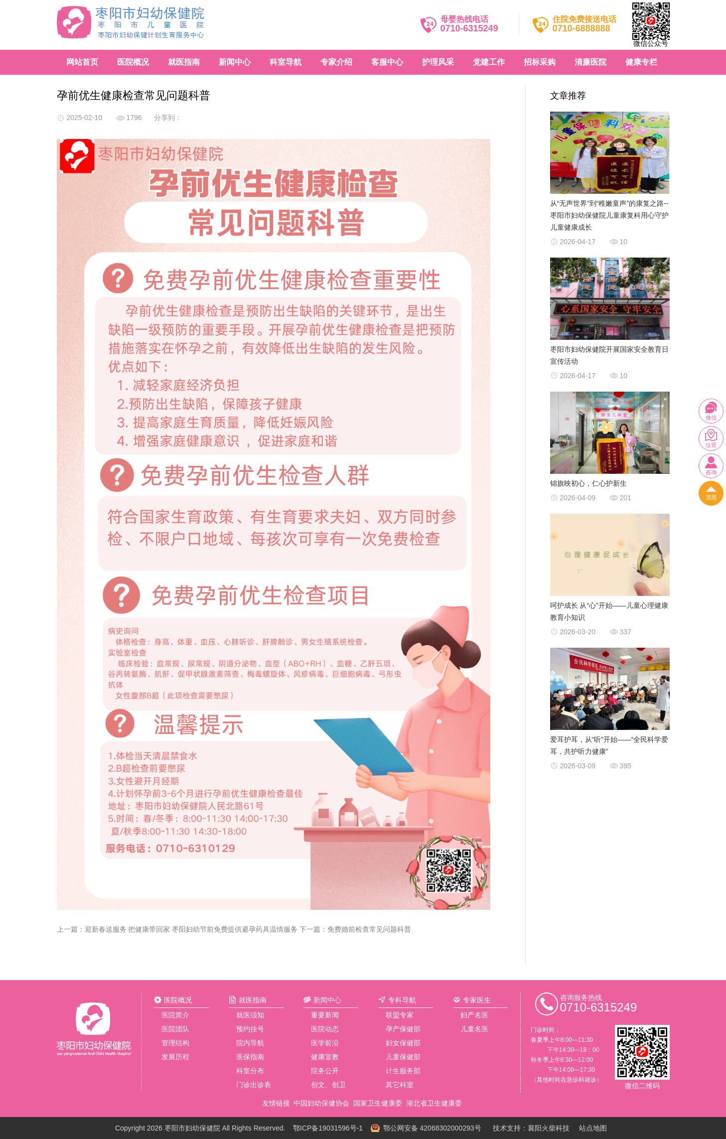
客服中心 (387, 62)
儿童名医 (474, 1029)
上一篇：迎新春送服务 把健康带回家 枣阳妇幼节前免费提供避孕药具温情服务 (177, 929)
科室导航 (285, 62)
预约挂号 (250, 1029)
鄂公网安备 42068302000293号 (432, 1128)
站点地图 (593, 1128)
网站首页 (82, 62)
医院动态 (325, 1029)
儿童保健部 (403, 1057)
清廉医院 (590, 62)
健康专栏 (641, 62)
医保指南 (250, 1057)
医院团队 (175, 1029)
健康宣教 (325, 1057)
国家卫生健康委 (377, 1103)
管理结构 (175, 1043)
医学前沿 (325, 1043)
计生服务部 (403, 1071)
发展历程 (175, 1057)
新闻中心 (235, 62)
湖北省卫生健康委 (434, 1103)
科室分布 (250, 1071)
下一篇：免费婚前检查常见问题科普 (355, 929)
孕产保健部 (403, 1029)
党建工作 (489, 62)
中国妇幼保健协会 (321, 1103)
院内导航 (250, 1043)
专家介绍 (336, 62)
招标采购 (540, 62)
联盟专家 (400, 1015)
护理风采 (438, 62)
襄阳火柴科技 (549, 1128)
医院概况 (133, 62)
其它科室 (400, 1085)
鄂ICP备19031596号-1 (328, 1128)
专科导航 (402, 1000)
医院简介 (175, 1015)
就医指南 (184, 62)
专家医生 (477, 1000)
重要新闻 (325, 1015)
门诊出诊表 (253, 1085)
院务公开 (325, 1071)
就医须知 (250, 1015)
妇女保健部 (403, 1043)
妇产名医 (474, 1015)
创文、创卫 (328, 1085)
